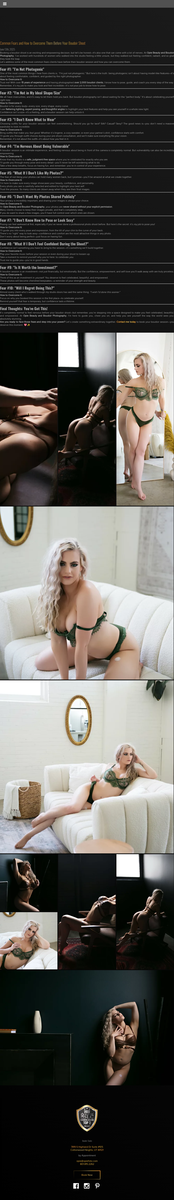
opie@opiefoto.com (87, 1161)
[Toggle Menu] (4, 4)
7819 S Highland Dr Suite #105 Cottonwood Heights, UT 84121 (87, 1148)
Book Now (87, 1175)
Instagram (87, 1186)
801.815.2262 (87, 1164)
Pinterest (97, 1186)
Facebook (76, 1186)
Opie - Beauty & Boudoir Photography (22, 20)
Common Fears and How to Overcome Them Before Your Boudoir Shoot (42, 43)
